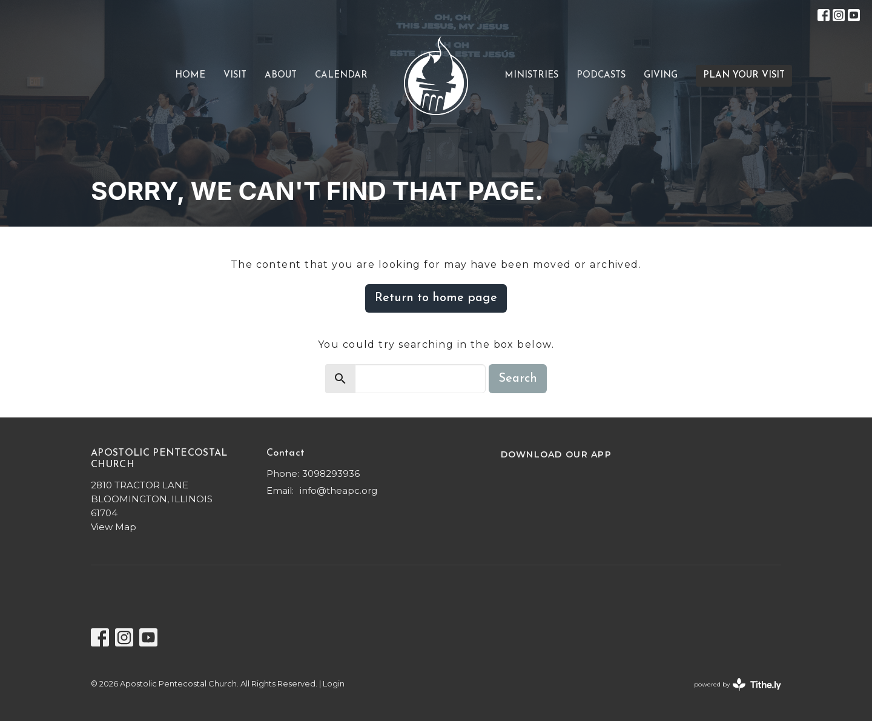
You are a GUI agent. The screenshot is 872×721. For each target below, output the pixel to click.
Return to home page (436, 298)
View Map (113, 527)
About (281, 75)
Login (334, 683)
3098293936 (331, 473)
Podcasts (601, 75)
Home (190, 75)
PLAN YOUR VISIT (744, 75)
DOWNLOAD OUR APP (556, 454)
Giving (661, 75)
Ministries (531, 75)
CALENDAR (341, 75)
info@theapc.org (338, 490)
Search (517, 379)
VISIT (234, 75)
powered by (737, 684)
